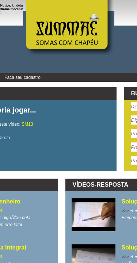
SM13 (27, 124)
